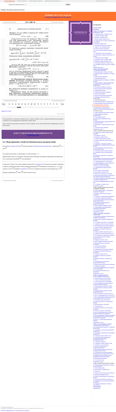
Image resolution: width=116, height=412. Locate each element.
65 (22, 104)
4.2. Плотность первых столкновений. (102, 310)
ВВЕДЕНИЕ (96, 29)
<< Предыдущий (9, 22)
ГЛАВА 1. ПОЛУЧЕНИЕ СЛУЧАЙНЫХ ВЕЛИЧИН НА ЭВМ (102, 32)
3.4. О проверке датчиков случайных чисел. (103, 62)
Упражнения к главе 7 (98, 361)
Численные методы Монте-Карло (16, 9)
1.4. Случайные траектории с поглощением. (103, 222)
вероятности (39, 164)
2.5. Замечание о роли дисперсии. (101, 345)
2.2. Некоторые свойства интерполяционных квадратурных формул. (103, 200)
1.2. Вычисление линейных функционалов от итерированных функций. (103, 217)
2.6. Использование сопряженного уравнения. (104, 235)
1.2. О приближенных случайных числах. (103, 34)
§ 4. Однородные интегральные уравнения (103, 249)
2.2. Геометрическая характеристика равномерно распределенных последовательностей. (101, 339)
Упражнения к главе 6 (98, 322)
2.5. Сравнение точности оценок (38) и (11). (103, 233)
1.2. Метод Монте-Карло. (99, 368)
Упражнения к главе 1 (98, 67)
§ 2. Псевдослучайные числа (100, 43)
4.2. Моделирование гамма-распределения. (103, 103)
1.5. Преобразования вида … (100, 78)
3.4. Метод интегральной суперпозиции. (102, 95)
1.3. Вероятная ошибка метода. (100, 137)
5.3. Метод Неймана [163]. (99, 117)
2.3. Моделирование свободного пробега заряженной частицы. (102, 291)
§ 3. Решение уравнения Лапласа (101, 374)
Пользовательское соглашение (22, 410)
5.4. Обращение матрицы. (99, 266)
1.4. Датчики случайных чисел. (100, 37)
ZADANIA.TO (33, 135)
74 (50, 104)
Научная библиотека (9, 1)
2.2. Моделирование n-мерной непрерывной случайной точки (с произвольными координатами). (103, 84)
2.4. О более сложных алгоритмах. (101, 48)
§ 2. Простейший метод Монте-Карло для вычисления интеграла (103, 148)
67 (28, 104)
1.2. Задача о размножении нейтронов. (102, 279)
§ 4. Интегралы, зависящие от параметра (102, 173)
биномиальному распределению (43, 146)
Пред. (3, 104)
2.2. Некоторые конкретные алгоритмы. (102, 45)
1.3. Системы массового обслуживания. (102, 281)
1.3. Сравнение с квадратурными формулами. (103, 196)
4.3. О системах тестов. (98, 360)
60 (6, 104)
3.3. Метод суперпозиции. (99, 93)
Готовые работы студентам (35, 1)
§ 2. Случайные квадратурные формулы (102, 198)
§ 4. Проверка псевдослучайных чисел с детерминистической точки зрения (102, 356)
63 (15, 104)
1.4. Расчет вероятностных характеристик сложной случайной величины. (103, 284)
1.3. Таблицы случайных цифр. (100, 35)
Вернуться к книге (6, 111)
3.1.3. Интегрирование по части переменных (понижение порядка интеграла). (103, 163)
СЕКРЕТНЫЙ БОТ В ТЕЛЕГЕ (58, 17)
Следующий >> (57, 22)
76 (57, 104)
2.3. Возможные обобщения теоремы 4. (102, 87)
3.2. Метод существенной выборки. (101, 165)
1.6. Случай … (96, 142)
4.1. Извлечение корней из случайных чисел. (103, 101)
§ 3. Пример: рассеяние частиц (100, 239)
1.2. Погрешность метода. (99, 135)
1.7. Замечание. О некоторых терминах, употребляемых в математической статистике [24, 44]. (104, 145)
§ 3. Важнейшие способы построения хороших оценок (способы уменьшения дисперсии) (104, 159)
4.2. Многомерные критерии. (100, 358)
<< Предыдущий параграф (10, 100)
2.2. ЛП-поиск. (96, 371)
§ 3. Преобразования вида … (100, 90)
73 (47, 104)
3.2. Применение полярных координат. (102, 92)
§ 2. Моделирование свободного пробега (102, 286)
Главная (3, 9)
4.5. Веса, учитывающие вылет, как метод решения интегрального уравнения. (103, 313)
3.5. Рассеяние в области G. (99, 247)
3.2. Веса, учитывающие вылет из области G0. (104, 295)
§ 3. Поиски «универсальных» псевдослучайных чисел (100, 347)
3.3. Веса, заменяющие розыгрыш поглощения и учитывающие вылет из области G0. (104, 297)
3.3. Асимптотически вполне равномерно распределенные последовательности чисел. (103, 353)
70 (38, 104)
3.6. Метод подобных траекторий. (101, 304)
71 (41, 104)
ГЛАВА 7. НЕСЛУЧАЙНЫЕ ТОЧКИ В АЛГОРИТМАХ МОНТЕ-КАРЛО (102, 325)
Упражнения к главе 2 (98, 129)
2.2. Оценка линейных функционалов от (102, 227)
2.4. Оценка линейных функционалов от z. (103, 231)
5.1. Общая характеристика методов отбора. (103, 112)
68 (31, 104)
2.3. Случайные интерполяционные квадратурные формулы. (101, 203)
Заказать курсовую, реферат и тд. (53, 1)
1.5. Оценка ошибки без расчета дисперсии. (103, 140)
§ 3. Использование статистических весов (103, 293)
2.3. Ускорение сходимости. (99, 341)
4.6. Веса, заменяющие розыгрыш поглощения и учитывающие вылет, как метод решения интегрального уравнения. (104, 316)
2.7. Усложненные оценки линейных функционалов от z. (101, 237)
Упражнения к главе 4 (98, 211)
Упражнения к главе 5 (98, 273)
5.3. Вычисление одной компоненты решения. (104, 264)
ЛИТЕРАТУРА (96, 388)
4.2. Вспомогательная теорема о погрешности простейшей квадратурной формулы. (104, 176)
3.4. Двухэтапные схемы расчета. (101, 172)
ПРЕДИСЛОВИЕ (97, 27)
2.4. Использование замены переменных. (102, 88)
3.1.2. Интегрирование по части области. (102, 161)
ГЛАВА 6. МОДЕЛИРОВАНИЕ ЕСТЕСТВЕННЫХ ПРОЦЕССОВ (101, 276)
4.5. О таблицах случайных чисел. (101, 184)
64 (19, 104)
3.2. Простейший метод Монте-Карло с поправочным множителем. (102, 208)
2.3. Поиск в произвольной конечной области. (104, 373)
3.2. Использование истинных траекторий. (103, 241)
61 (9, 104)
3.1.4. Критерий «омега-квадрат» (101, 57)
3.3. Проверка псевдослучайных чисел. (102, 61)
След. (62, 104)
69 (34, 104)
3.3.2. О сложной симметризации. (101, 170)
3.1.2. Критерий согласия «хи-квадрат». (102, 53)
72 (44, 104)
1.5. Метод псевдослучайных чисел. (101, 39)
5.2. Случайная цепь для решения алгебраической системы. (101, 262)
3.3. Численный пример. (98, 210)
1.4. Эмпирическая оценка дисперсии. (102, 138)
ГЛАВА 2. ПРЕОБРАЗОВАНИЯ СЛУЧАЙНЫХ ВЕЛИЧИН (100, 69)
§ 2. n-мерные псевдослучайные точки (102, 335)
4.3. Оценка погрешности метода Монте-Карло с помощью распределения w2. (104, 179)
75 (53, 104)
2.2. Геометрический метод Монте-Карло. (103, 150)
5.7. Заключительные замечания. (100, 127)
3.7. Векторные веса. (98, 306)
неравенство (24, 168)
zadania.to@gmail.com (101, 1)
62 (12, 104)
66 (25, 104)
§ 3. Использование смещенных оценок (102, 205)
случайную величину (15, 146)
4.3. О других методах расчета (100, 253)
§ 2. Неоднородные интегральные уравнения (103, 225)
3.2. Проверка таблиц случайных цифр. (102, 59)
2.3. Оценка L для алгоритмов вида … (102, 47)
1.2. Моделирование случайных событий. (103, 72)
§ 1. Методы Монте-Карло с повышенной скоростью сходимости (103, 191)
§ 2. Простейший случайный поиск (101, 369)
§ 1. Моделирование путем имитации (102, 278)
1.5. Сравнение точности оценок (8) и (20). (103, 224)
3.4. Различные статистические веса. (101, 299)
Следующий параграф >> (58, 100)
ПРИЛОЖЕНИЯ (97, 386)
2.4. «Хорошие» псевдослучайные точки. (102, 343)
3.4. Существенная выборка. (99, 246)
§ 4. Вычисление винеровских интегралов (103, 379)
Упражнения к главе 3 (98, 185)
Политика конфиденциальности (8, 410)
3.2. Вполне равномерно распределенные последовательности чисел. (102, 350)
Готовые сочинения (22, 1)
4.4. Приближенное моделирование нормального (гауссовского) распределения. (103, 108)
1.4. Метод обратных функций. (100, 76)
